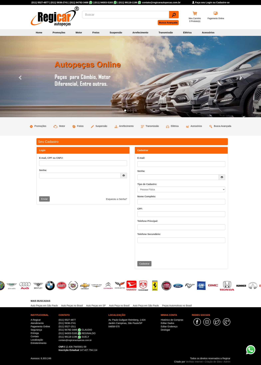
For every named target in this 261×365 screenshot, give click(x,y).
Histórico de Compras (172, 320)
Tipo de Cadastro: (147, 184)
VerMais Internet (194, 361)
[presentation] (64, 187)
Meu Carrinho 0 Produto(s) (195, 19)
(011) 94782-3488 (79, 2)
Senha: (43, 170)
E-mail (140, 158)
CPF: (140, 208)
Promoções (59, 32)
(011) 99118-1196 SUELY (74, 336)
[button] (19, 76)
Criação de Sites (213, 361)
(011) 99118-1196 (128, 2)
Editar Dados (167, 323)
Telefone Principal (147, 221)
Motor (79, 32)
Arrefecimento (140, 32)
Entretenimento (38, 343)
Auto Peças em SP (96, 305)
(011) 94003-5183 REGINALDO (77, 333)
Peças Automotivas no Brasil (177, 305)
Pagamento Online (216, 18)
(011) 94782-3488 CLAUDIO (75, 329)
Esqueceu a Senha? (116, 199)
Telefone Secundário (148, 234)
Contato (35, 336)
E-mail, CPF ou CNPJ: (51, 158)
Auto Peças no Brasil (72, 305)
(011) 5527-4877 (40, 2)
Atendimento (37, 323)
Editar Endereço (169, 326)
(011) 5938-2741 (59, 2)
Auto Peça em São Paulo (146, 305)
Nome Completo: (146, 196)
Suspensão (116, 32)
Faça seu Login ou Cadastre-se (211, 2)
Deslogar (165, 329)
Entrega (35, 333)
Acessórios (208, 32)
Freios (95, 32)
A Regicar (36, 320)
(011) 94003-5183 (103, 2)
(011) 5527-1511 (67, 326)
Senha (140, 171)
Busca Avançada (168, 22)
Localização (37, 339)
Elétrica (187, 32)
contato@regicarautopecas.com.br (75, 340)
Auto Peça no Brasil (119, 305)
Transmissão (166, 32)
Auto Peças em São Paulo (44, 305)
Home (39, 32)
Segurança (36, 329)
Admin (227, 361)
